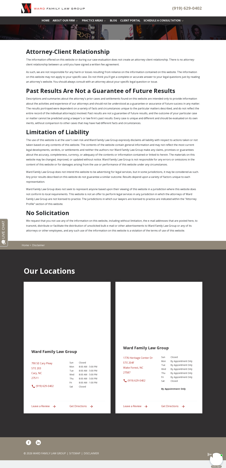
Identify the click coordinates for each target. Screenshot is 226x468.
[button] (77, 20)
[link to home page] (53, 8)
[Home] (45, 20)
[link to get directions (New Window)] (48, 372)
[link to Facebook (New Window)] (28, 442)
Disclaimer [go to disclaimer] (91, 453)
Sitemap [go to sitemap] (74, 453)
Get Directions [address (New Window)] (81, 406)
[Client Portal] (130, 20)
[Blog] (113, 20)
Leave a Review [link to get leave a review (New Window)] (43, 406)
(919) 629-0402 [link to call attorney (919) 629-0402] (42, 386)
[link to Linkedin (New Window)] (38, 442)
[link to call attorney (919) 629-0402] (187, 8)
